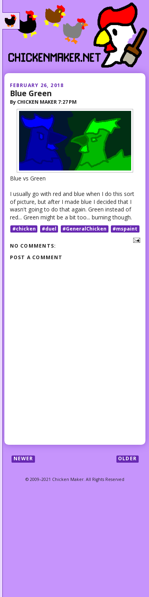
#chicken (24, 228)
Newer (23, 459)
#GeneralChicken (84, 228)
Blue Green (31, 93)
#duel (49, 228)
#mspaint (124, 228)
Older (127, 459)
